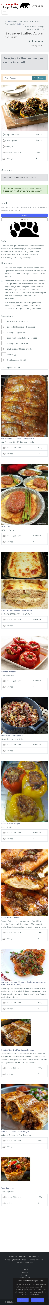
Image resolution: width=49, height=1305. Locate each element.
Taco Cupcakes (7, 1188)
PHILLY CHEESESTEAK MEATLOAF (16, 610)
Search (38, 78)
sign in (12, 191)
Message (24, 219)
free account (36, 191)
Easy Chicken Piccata (10, 917)
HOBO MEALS (7, 527)
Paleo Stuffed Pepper (10, 823)
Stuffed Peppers (8, 672)
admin (10, 21)
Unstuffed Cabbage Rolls (12, 735)
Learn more (37, 1300)
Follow (24, 215)
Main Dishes (19, 24)
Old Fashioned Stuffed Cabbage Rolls (17, 438)
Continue (22, 1300)
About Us (24, 1275)
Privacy (24, 1273)
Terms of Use (24, 1277)
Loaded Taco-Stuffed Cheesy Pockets (17, 1050)
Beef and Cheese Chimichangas (15, 1131)
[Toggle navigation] (4, 12)
